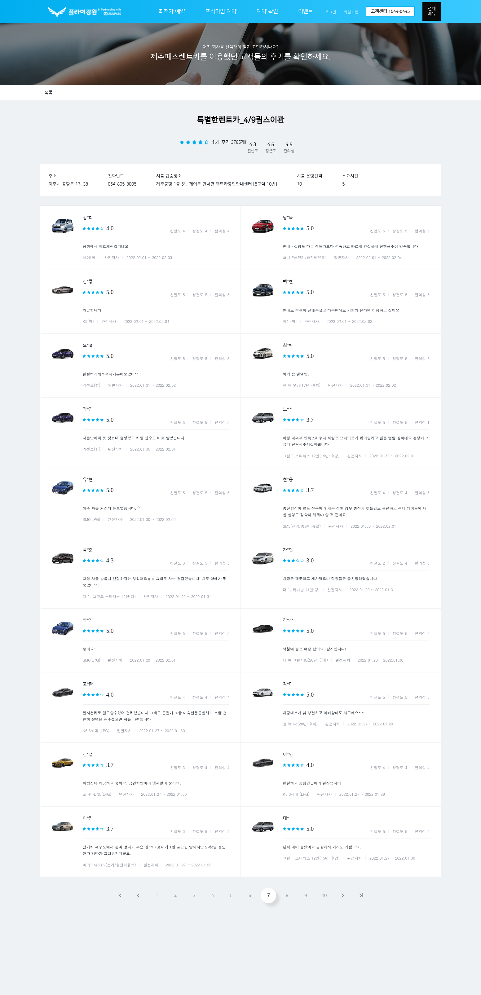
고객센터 (390, 11)
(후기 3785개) (233, 142)
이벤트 (305, 11)
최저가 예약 (172, 11)
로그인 (330, 11)
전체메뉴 (432, 11)
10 (324, 895)
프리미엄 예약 (220, 11)
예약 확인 (267, 11)
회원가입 (351, 11)
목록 (49, 92)
